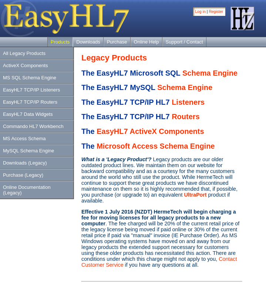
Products (60, 42)
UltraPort (195, 195)
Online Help (146, 42)
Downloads (88, 42)
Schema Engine (210, 73)
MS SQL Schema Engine (29, 77)
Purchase (117, 42)
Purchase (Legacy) (23, 175)
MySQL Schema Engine (28, 150)
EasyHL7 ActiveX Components (150, 131)
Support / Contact (184, 42)
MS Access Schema (24, 138)
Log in (200, 12)
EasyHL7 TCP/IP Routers (30, 102)
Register (216, 12)
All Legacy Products (24, 53)
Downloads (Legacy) (25, 163)
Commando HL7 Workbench (33, 126)
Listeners (188, 102)
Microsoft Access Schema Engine (156, 146)
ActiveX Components (25, 65)
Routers (186, 117)
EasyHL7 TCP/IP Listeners (31, 90)
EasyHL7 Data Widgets (28, 114)
